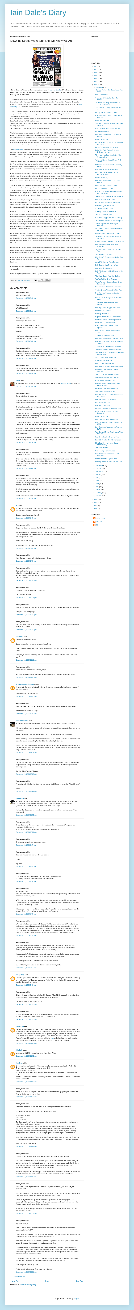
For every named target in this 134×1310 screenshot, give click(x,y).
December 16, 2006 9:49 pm (26, 518)
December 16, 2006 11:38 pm (26, 677)
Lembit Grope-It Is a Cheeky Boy (106, 388)
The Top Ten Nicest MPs (103, 215)
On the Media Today (102, 131)
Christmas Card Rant (102, 405)
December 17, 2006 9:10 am (26, 935)
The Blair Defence (101, 448)
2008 (96, 79)
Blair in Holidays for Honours (105, 199)
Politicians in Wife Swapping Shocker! (108, 320)
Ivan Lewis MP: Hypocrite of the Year (108, 128)
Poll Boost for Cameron (103, 311)
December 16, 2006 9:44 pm (26, 468)
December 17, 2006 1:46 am (26, 882)
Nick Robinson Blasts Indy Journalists (108, 287)
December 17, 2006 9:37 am (26, 968)
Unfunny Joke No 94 (102, 314)
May (97, 484)
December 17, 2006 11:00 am (26, 1043)
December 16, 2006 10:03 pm (26, 580)
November (99, 466)
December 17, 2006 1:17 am (26, 845)
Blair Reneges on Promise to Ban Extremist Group (106, 174)
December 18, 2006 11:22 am (26, 1272)
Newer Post (15, 1281)
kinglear (19, 1063)
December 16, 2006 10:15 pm (26, 598)
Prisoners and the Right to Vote (106, 459)
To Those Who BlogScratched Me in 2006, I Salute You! (107, 103)
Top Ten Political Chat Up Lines (106, 279)
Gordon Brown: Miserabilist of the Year (108, 290)
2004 (96, 503)
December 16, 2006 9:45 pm (26, 499)
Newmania (20, 798)
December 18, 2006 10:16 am (26, 1213)
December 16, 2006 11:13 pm (26, 660)
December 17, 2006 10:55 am (26, 1004)
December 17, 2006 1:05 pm (26, 1177)
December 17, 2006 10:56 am (26, 1019)
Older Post (79, 1281)
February (99, 493)
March (98, 490)
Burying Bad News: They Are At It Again (109, 462)
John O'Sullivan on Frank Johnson (107, 262)
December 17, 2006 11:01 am (26, 1056)
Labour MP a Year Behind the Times (107, 202)
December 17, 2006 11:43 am (26, 1147)
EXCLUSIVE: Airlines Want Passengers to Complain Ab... (108, 192)
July (97, 478)
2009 (96, 76)
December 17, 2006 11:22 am (26, 1082)
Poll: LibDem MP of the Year (105, 363)
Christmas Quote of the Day (104, 206)
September (100, 472)
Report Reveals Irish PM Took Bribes (108, 317)
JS (97, 525)
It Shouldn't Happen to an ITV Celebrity (108, 218)
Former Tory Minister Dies (104, 188)
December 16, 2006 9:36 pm (26, 386)
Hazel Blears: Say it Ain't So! (105, 380)
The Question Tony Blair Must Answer (108, 349)
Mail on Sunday (55, 90)
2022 (96, 66)
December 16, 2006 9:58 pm (26, 548)
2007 (96, 82)
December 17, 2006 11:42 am (26, 1097)
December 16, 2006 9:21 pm (26, 311)
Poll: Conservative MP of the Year (106, 265)
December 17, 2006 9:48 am (26, 985)
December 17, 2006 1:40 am (26, 866)
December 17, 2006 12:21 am (26, 752)
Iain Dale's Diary (38, 12)
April (97, 487)
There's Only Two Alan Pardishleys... (107, 374)
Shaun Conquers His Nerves (105, 391)
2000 (96, 509)
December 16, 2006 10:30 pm (26, 615)
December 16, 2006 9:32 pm (26, 341)
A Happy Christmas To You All (105, 211)
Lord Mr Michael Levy (102, 402)
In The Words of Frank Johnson (106, 399)
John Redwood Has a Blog (104, 335)
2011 (96, 70)
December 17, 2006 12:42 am (26, 791)
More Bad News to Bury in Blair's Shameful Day (106, 444)
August (98, 475)
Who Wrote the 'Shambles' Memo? (107, 377)
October (99, 469)
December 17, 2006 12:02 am (26, 714)
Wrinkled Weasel (22, 721)
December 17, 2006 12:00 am (26, 697)
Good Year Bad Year (102, 120)
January (99, 496)
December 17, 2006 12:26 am (26, 774)
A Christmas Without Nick (104, 209)
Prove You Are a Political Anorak (106, 185)
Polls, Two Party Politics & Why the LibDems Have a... (107, 151)
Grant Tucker (100, 518)
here (52, 1038)
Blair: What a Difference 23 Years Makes (109, 366)
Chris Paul (20, 1026)
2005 (96, 500)
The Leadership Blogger (25, 684)
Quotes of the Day (101, 139)
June (97, 481)
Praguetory (20, 975)
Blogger (76, 1299)
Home (47, 1281)
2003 (96, 506)
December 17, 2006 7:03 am (26, 914)
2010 (96, 73)
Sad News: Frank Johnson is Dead (107, 437)
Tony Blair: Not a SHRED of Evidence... (108, 346)
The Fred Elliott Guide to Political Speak (109, 221)
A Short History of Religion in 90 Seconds (109, 241)
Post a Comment (19, 1276)
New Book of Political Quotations (106, 170)
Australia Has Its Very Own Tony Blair (108, 408)
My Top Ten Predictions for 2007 (106, 112)
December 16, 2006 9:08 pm (26, 298)
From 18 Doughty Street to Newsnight (108, 440)
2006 (96, 85)
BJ (17, 506)
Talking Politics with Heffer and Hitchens (109, 196)
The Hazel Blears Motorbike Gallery (107, 276)
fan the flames (66, 383)
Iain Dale (19, 1050)
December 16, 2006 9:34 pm (26, 358)
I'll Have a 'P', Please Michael (105, 323)
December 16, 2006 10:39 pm (26, 630)
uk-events (19, 637)
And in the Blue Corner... (103, 268)
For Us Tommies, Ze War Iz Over (106, 147)
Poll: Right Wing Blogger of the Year (107, 308)
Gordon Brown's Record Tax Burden (107, 233)
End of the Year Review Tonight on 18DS (109, 339)
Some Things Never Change (105, 451)
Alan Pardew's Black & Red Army (106, 419)
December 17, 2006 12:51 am (26, 815)
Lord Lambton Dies (101, 95)
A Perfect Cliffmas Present (104, 360)
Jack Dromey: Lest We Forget (105, 357)
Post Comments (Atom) (28, 1285)
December (99, 87)
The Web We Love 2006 (103, 254)
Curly (18, 380)
